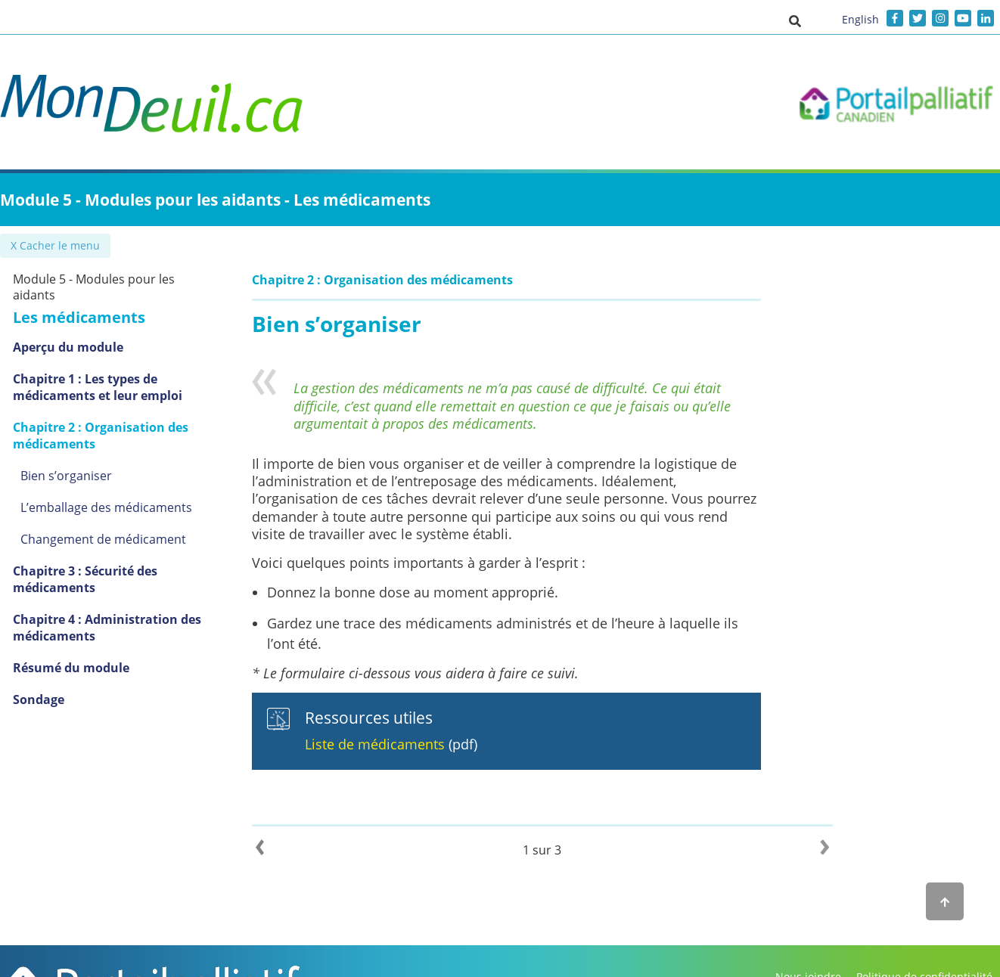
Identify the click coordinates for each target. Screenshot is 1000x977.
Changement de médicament (121, 539)
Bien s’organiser (84, 475)
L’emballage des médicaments (124, 507)
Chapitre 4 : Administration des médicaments (125, 627)
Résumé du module (89, 667)
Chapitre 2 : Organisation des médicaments (119, 435)
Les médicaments (97, 317)
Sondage (56, 699)
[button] (795, 20)
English (860, 19)
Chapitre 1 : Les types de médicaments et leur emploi (115, 387)
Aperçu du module (86, 347)
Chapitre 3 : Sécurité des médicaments (103, 579)
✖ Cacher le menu (57, 245)
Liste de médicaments (395, 744)
